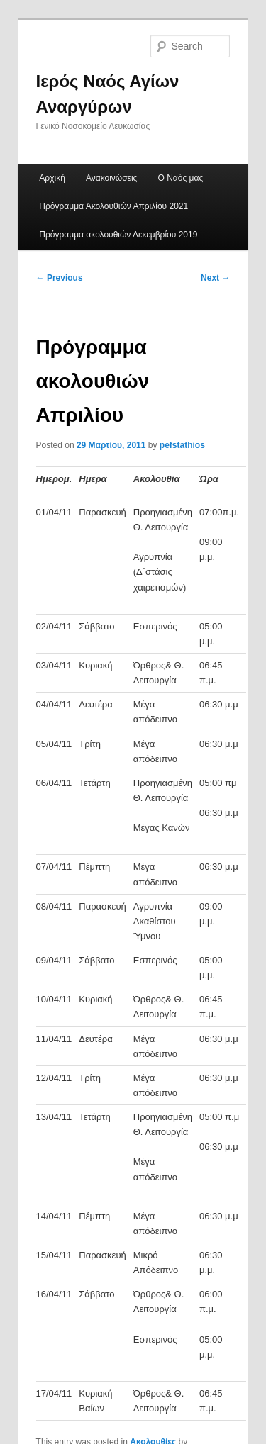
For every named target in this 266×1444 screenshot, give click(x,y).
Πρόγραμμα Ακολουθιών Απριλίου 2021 (113, 206)
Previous (59, 278)
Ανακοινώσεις (112, 178)
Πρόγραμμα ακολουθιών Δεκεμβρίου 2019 (118, 235)
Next (215, 278)
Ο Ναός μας (181, 178)
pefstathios (182, 445)
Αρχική (52, 178)
